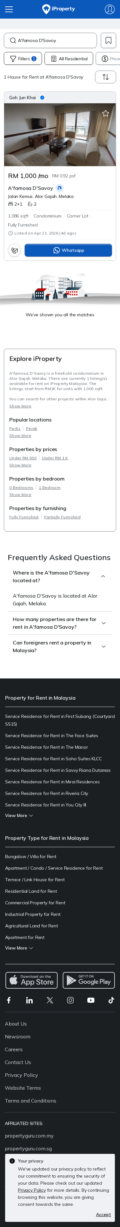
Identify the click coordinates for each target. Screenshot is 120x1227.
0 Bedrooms (21, 487)
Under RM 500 (22, 458)
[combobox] (57, 40)
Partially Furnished (62, 517)
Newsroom (17, 1036)
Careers (14, 1049)
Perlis (14, 428)
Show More (20, 406)
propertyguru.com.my (29, 1135)
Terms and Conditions (30, 1100)
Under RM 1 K (55, 458)
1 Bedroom (49, 487)
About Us (16, 1023)
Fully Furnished (24, 517)
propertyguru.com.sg (28, 1148)
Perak (31, 428)
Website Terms (23, 1088)
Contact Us (18, 1062)
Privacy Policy (21, 1075)
